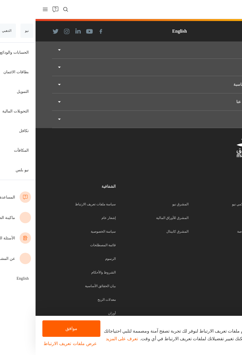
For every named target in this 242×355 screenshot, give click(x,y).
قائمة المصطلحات (67, 245)
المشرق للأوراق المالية (137, 218)
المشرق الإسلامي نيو (211, 204)
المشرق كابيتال (142, 231)
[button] (35, 343)
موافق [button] (35, 328)
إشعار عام (73, 218)
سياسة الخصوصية (67, 231)
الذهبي (221, 218)
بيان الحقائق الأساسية (64, 286)
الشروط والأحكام (68, 272)
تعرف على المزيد (86, 338)
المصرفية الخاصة (214, 231)
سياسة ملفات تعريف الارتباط (60, 204)
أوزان (76, 313)
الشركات (219, 259)
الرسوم (75, 259)
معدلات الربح (71, 300)
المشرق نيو (145, 204)
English (144, 31)
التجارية (220, 245)
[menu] (10, 9)
